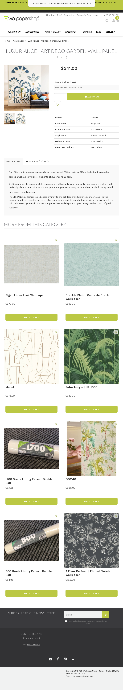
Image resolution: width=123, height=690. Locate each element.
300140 (71, 479)
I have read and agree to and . (86, 622)
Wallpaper (71, 32)
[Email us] (50, 659)
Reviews (37, 161)
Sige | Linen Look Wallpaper (25, 295)
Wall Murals (53, 32)
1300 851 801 (111, 15)
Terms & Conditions (87, 15)
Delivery (110, 32)
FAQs (98, 32)
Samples (87, 32)
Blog (59, 15)
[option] (26, 88)
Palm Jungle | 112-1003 (81, 387)
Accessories (33, 32)
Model (9, 387)
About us (50, 15)
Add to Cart (93, 97)
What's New (14, 32)
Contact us (69, 15)
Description (13, 161)
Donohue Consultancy (84, 676)
